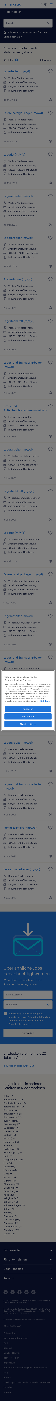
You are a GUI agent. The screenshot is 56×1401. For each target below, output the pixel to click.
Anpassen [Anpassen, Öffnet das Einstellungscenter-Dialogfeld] (28, 708)
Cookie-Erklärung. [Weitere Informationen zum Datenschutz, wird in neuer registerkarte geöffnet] (43, 701)
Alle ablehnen (28, 716)
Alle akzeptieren (28, 724)
